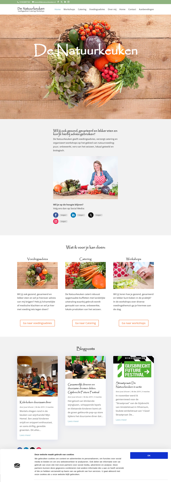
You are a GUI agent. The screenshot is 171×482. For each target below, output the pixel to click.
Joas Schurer (29, 407)
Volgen (63, 215)
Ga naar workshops (134, 323)
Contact (132, 9)
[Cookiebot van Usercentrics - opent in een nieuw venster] (17, 477)
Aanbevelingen (146, 9)
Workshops (69, 9)
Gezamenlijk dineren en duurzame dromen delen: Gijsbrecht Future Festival (83, 388)
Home (58, 9)
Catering (82, 9)
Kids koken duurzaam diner (35, 402)
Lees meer (25, 435)
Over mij (112, 9)
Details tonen (142, 477)
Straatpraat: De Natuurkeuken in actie (129, 385)
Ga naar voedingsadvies (37, 323)
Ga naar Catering (85, 323)
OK (149, 447)
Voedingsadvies (97, 9)
